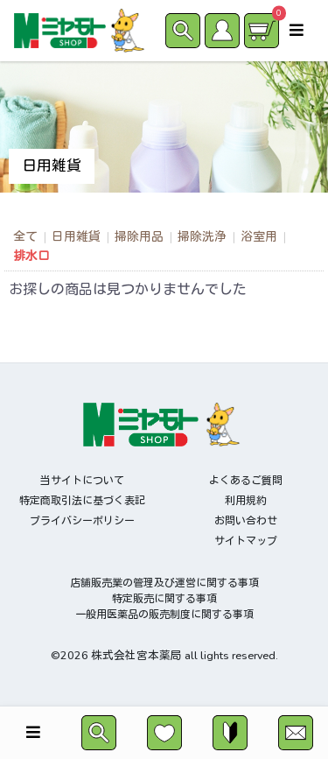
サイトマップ (245, 541)
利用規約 (246, 501)
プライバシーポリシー (82, 521)
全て (25, 236)
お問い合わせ (245, 521)
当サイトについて (82, 481)
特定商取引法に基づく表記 (82, 501)
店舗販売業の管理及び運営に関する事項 (164, 583)
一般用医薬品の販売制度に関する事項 (164, 615)
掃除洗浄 (202, 236)
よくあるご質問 (246, 481)
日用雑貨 (76, 236)
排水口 (31, 256)
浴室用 (259, 236)
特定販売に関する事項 (164, 599)
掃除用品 (139, 236)
